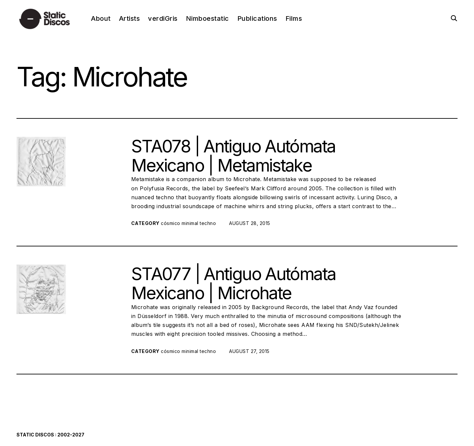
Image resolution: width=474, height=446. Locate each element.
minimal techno (199, 223)
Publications (257, 18)
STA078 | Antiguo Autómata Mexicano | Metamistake (233, 156)
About (101, 18)
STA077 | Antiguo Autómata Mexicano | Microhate (233, 283)
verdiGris (163, 18)
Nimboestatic (207, 18)
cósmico (170, 223)
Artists (129, 18)
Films (293, 18)
